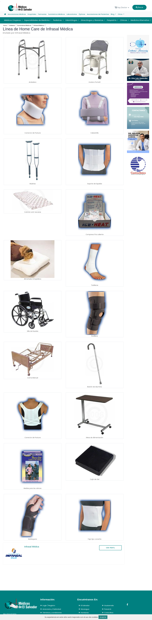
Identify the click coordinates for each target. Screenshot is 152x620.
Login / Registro (49, 605)
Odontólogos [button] (71, 20)
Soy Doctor (122, 7)
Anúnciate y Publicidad (52, 609)
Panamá (107, 609)
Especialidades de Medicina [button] (37, 20)
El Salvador (85, 605)
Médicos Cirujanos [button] (12, 20)
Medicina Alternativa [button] (140, 20)
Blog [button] (113, 14)
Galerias (12, 25)
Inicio (5, 25)
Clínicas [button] (124, 20)
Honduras (85, 612)
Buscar (139, 7)
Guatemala (109, 605)
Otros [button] (120, 14)
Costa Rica (108, 612)
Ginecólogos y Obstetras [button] (92, 20)
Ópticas (82, 14)
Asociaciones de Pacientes (98, 14)
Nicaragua (85, 609)
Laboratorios (72, 14)
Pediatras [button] (57, 20)
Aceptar (103, 617)
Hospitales (32, 14)
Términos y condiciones (52, 612)
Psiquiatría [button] (112, 20)
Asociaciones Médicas (17, 14)
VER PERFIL (110, 548)
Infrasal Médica (39, 25)
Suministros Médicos (56, 14)
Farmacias (42, 14)
